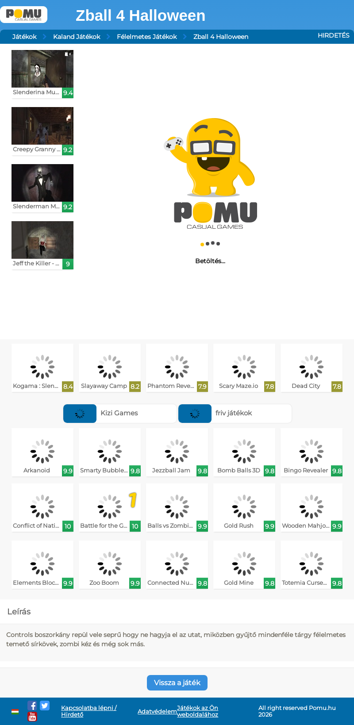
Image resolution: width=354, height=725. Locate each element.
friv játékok (215, 413)
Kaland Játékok (76, 37)
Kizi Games (100, 413)
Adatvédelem (157, 711)
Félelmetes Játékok (147, 37)
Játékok (24, 37)
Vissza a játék (177, 683)
